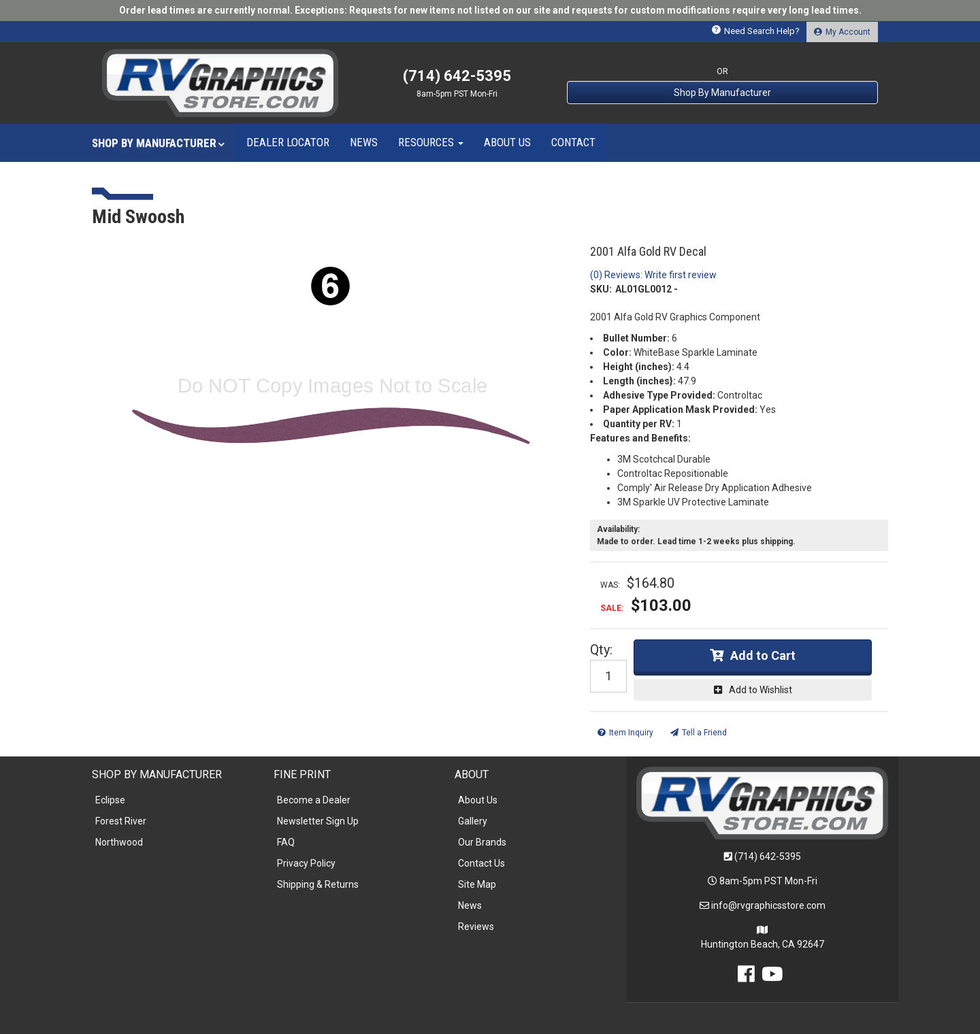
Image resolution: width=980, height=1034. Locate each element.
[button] (158, 143)
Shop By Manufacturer (722, 92)
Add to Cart (763, 655)
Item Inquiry (631, 732)
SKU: (601, 289)
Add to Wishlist (760, 689)
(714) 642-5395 (767, 856)
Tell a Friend (704, 732)
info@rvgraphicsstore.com (768, 905)
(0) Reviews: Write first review (653, 274)
